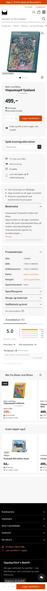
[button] (42, 77)
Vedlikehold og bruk (16, 304)
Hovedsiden (6, 26)
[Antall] (12, 118)
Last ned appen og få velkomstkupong (18, 176)
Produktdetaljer (14, 252)
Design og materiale (16, 298)
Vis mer (8, 236)
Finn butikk (28, 7)
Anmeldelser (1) (15, 319)
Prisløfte (13, 169)
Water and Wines (13, 86)
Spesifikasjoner (13, 291)
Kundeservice (40, 7)
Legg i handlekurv (30, 118)
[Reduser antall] (7, 118)
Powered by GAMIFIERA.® (13, 363)
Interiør (16, 26)
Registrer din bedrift (15, 581)
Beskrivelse (11, 206)
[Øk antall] (16, 118)
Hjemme (24, 26)
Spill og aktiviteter (37, 26)
